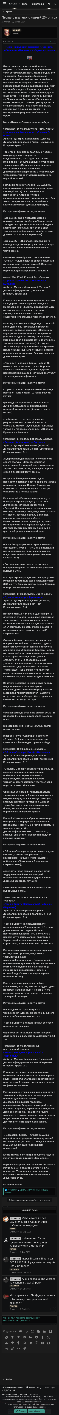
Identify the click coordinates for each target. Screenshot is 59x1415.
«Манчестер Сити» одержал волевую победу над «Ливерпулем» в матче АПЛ (28, 1242)
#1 (55, 41)
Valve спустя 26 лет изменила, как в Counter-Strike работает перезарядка (29, 1222)
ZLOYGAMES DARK (13, 1387)
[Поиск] (55, 4)
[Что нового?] (49, 4)
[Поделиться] (51, 41)
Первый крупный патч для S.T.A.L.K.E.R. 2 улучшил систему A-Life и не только (32, 1262)
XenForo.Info (10, 1390)
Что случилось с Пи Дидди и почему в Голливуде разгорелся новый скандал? (32, 1299)
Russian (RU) (33, 1387)
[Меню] (4, 4)
